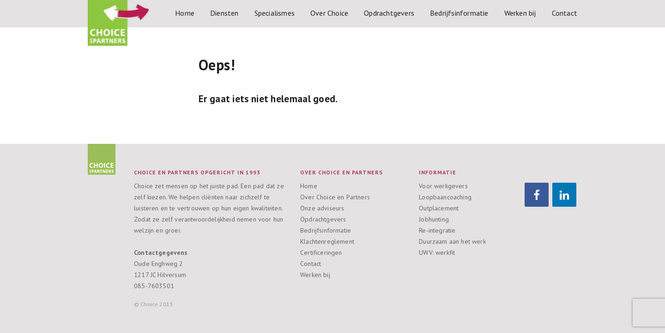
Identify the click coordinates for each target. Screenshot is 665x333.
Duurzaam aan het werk (452, 241)
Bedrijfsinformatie (459, 13)
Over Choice (329, 13)
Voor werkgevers (443, 186)
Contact (564, 13)
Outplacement (439, 208)
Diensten (224, 13)
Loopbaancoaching (445, 197)
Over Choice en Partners (335, 197)
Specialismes (274, 13)
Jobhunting (434, 219)
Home (184, 13)
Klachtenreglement (327, 241)
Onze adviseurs (322, 208)
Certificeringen (321, 252)
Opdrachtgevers (389, 13)
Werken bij (520, 13)
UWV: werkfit (437, 252)
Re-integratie (437, 230)
